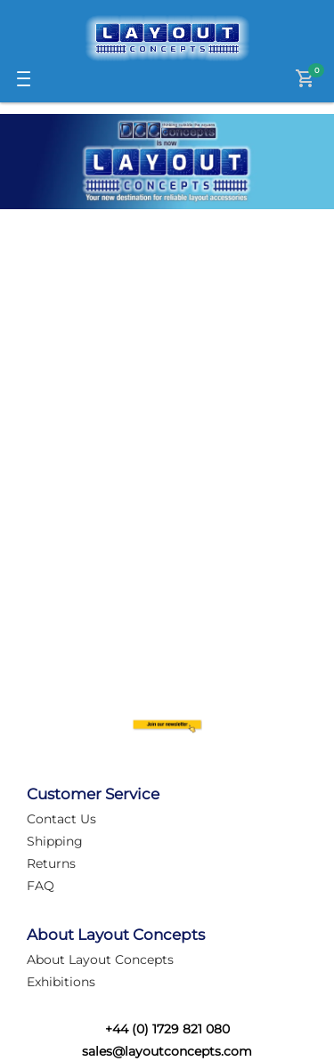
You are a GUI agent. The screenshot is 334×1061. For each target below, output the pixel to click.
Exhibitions (61, 982)
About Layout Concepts (100, 960)
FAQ (40, 886)
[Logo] (167, 38)
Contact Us (61, 819)
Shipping (55, 841)
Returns (51, 863)
